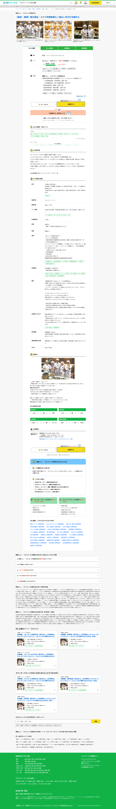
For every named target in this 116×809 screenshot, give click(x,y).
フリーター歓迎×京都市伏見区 (57, 744)
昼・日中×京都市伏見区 (72, 744)
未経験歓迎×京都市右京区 (36, 747)
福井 (34, 768)
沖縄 (47, 772)
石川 (32, 768)
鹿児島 (43, 772)
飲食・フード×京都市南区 (37, 524)
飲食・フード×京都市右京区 (23, 739)
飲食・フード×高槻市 (21, 742)
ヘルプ (70, 2)
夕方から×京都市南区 (77, 532)
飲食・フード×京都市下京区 (54, 739)
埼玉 (33, 759)
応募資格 (66, 48)
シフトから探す (49, 781)
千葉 (36, 759)
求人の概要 (31, 48)
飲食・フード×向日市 (84, 739)
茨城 (38, 759)
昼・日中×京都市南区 (63, 532)
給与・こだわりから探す (61, 781)
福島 (44, 766)
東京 (26, 759)
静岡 (29, 761)
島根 (29, 770)
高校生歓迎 (34, 725)
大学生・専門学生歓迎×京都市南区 (57, 529)
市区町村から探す (20, 781)
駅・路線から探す (31, 781)
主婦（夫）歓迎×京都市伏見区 (23, 744)
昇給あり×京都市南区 (53, 537)
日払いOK (41, 725)
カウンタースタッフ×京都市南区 (55, 524)
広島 (34, 770)
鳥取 (26, 770)
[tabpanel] (29, 31)
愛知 (26, 761)
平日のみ (27, 725)
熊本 (34, 772)
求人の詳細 (49, 48)
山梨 (37, 768)
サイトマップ (56, 805)
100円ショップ (57, 725)
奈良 (37, 763)
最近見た (76, 3)
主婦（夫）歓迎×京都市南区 (73, 524)
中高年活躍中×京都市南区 (37, 526)
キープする (44, 104)
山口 (37, 770)
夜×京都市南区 (34, 534)
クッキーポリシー (47, 805)
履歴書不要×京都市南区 (53, 540)
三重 (32, 761)
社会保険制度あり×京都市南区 (71, 542)
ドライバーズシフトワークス (88, 759)
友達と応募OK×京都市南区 (37, 540)
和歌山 (40, 763)
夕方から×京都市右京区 (22, 747)
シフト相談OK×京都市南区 (37, 532)
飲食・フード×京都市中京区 (62, 742)
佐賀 (29, 772)
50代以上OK (48, 725)
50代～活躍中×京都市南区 (53, 526)
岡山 (32, 770)
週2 (17, 725)
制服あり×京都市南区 (36, 545)
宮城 (36, 766)
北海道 (26, 766)
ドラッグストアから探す (44, 783)
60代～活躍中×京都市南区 (70, 526)
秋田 (38, 766)
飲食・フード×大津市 (48, 742)
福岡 (26, 772)
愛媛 (46, 770)
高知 (48, 770)
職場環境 (84, 48)
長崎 (32, 772)
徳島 (40, 770)
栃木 (41, 759)
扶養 (22, 725)
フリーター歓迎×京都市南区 (37, 529)
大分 (37, 772)
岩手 (33, 766)
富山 (29, 768)
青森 (30, 766)
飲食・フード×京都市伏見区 (39, 739)
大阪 (26, 763)
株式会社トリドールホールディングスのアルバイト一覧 (55, 439)
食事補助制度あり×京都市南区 (38, 542)
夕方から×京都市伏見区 (87, 742)
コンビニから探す (32, 783)
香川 (43, 770)
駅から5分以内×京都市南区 (37, 537)
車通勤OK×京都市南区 (61, 534)
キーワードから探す (21, 783)
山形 (41, 766)
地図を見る (79, 96)
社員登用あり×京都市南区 (68, 537)
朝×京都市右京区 (48, 747)
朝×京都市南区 (51, 532)
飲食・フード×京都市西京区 (70, 739)
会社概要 (18, 805)
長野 (40, 768)
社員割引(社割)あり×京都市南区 (70, 540)
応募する (71, 104)
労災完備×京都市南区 (54, 542)
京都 (32, 763)
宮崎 (40, 772)
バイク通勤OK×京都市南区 (76, 534)
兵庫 (29, 763)
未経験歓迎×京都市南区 (74, 529)
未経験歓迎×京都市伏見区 (86, 744)
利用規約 (27, 805)
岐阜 (34, 761)
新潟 (26, 768)
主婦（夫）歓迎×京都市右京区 (40, 744)
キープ (81, 3)
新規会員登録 (95, 3)
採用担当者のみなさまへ (66, 805)
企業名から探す (73, 781)
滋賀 (34, 763)
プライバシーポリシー (36, 805)
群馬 (44, 759)
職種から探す (40, 781)
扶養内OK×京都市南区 (47, 534)
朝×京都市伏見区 (75, 742)
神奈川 (29, 759)
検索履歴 (85, 3)
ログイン (108, 3)
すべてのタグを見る (80, 138)
